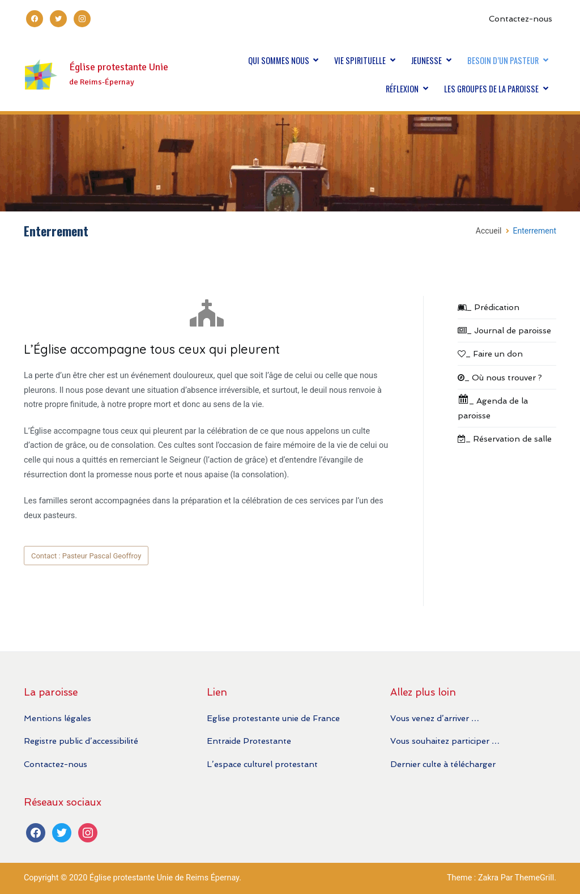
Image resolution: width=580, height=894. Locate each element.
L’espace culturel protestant (262, 764)
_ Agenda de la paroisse (493, 406)
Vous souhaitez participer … (445, 740)
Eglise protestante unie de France (273, 718)
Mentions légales (57, 718)
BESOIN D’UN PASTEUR (503, 60)
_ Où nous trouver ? (500, 377)
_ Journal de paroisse (504, 330)
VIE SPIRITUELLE (360, 60)
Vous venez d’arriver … (434, 718)
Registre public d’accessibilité (81, 740)
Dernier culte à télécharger (443, 764)
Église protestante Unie (118, 67)
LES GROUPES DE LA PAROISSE (491, 89)
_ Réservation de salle (505, 438)
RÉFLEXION (402, 89)
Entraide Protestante (249, 740)
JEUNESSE (426, 60)
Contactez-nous (520, 18)
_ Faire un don (490, 353)
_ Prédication (488, 307)
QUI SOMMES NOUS (278, 60)
